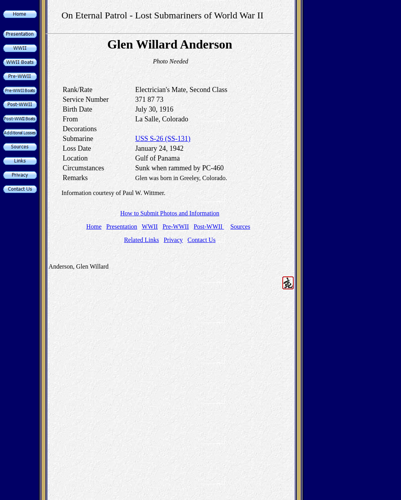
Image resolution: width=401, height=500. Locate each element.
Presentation (121, 226)
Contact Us (202, 239)
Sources (240, 226)
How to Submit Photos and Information (169, 213)
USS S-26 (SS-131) (162, 139)
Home (93, 226)
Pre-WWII (176, 226)
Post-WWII (208, 226)
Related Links (141, 239)
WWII (150, 226)
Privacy (173, 239)
